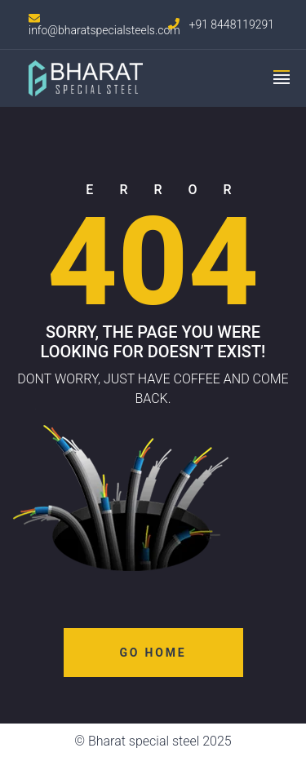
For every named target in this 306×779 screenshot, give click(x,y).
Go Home (153, 652)
